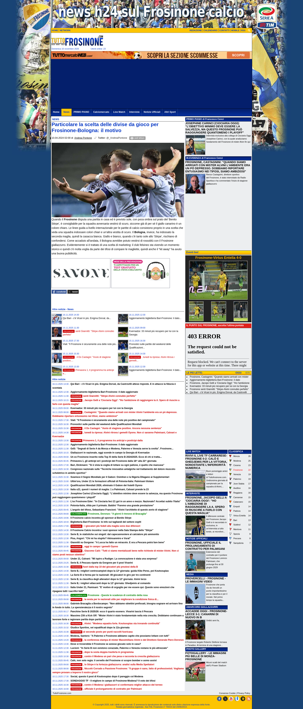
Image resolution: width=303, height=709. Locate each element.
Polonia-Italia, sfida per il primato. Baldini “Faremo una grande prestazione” (112, 505)
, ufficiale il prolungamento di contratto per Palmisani (106, 689)
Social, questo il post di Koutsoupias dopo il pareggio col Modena (107, 676)
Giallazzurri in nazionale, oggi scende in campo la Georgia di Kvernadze (110, 452)
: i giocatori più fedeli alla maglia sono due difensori (105, 526)
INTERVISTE (193, 493)
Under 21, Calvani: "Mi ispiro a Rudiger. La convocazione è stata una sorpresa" (114, 558)
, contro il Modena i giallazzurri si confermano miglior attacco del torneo (117, 684)
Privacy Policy (243, 693)
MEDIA (190, 574)
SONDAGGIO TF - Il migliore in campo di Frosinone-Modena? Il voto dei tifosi (113, 680)
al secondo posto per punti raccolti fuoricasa (102, 631)
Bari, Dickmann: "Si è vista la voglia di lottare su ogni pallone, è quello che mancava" (117, 465)
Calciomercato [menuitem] (101, 112)
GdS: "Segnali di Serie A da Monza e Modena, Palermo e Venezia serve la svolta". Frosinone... (122, 448)
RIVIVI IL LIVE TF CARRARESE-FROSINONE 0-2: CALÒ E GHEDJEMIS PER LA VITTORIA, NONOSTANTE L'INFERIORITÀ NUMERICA (206, 462)
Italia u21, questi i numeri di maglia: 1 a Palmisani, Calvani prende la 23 (110, 489)
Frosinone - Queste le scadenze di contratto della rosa (109, 595)
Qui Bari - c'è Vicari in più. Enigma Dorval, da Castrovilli (218, 392)
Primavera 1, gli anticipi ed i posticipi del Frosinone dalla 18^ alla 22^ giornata (114, 461)
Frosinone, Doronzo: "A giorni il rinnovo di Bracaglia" (109, 513)
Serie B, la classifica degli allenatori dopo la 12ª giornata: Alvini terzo (108, 579)
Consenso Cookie (227, 693)
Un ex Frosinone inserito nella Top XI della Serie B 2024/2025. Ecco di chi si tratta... (116, 457)
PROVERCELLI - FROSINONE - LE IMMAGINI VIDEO (205, 580)
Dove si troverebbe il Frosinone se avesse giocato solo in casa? (106, 644)
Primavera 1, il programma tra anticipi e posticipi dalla (107, 440)
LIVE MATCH (193, 451)
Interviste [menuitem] (134, 112)
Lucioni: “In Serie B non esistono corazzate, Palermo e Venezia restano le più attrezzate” (119, 648)
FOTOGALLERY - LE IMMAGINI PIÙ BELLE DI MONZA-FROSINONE (205, 656)
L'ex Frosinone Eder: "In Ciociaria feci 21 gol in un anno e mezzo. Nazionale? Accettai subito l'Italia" (126, 501)
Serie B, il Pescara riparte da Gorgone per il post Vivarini (102, 562)
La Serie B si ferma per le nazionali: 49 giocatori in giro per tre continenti (111, 575)
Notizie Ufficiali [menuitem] (152, 112)
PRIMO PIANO (194, 119)
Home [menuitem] (56, 112)
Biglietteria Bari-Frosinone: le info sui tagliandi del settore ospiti (106, 522)
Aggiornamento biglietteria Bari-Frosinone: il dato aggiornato (104, 392)
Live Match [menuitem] (119, 112)
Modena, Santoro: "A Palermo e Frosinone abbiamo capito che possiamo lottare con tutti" (120, 636)
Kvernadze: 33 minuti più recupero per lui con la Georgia (102, 408)
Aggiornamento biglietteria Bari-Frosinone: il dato (215, 380)
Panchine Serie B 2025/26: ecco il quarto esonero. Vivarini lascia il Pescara (112, 611)
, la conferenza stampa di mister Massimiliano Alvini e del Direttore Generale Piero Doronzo (127, 640)
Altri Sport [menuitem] (170, 112)
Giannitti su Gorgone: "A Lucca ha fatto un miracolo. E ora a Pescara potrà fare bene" (118, 542)
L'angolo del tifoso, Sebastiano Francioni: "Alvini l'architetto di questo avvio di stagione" (120, 509)
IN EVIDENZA (193, 158)
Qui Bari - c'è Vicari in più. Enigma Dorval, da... (87, 318)
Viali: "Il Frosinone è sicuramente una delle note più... (90, 344)
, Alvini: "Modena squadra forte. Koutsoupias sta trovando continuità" (115, 623)
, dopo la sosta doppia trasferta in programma (102, 652)
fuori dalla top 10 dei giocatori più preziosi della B (104, 566)
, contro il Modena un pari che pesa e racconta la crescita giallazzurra (115, 656)
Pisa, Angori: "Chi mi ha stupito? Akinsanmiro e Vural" (101, 538)
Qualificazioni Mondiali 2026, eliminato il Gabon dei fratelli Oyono (106, 485)
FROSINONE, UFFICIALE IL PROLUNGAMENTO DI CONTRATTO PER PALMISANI (205, 545)
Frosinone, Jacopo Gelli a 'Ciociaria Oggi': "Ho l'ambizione (219, 383)
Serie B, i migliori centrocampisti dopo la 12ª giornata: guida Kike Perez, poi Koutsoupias (120, 571)
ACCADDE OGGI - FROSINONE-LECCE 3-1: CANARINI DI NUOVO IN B (206, 614)
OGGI (238, 372)
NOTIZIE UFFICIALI (196, 538)
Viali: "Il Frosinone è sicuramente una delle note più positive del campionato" (113, 420)
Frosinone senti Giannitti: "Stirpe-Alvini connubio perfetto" (219, 389)
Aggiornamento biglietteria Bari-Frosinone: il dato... (155, 318)
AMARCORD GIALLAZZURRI (202, 607)
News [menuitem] (66, 112)
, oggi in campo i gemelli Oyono (94, 546)
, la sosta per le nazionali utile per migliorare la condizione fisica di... (115, 599)
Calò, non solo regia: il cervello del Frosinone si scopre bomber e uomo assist (114, 660)
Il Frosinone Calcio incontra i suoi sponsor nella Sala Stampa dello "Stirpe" (112, 530)
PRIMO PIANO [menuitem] (81, 112)
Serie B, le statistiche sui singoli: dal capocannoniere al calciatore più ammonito (115, 534)
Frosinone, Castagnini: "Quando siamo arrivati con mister (219, 376)
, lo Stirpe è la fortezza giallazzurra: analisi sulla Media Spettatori (112, 664)
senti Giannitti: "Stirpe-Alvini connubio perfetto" (103, 396)
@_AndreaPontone (116, 138)
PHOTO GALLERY (196, 649)
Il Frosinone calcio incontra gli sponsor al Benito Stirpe (101, 518)
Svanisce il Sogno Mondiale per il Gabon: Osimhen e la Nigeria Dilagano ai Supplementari (120, 477)
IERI (247, 372)
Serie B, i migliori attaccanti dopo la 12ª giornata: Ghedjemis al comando (111, 583)
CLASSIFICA (236, 451)
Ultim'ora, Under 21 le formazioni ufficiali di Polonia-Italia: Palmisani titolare (112, 481)
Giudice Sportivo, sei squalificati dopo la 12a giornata (100, 627)
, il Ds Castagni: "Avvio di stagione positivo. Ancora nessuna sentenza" (116, 428)
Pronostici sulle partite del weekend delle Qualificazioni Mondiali (106, 424)
